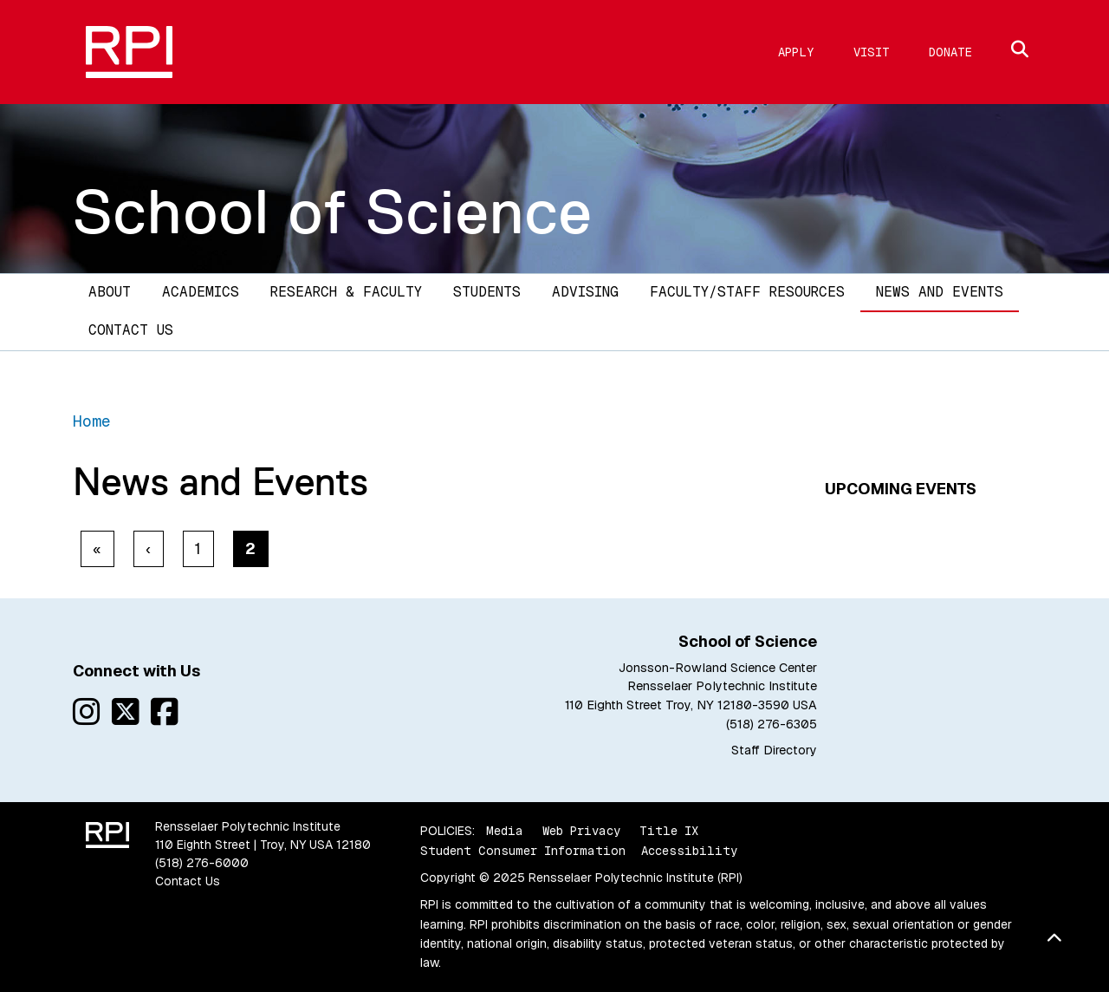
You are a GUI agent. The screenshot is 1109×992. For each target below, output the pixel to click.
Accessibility (689, 850)
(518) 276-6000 (202, 863)
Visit (871, 52)
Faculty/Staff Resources (747, 292)
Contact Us (130, 330)
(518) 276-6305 (771, 724)
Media (504, 831)
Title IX (668, 831)
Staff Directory (774, 750)
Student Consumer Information (523, 850)
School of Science (333, 211)
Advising (585, 292)
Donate (950, 52)
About (109, 292)
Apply (796, 52)
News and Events (939, 292)
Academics (200, 292)
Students (487, 292)
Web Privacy (581, 831)
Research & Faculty (346, 292)
